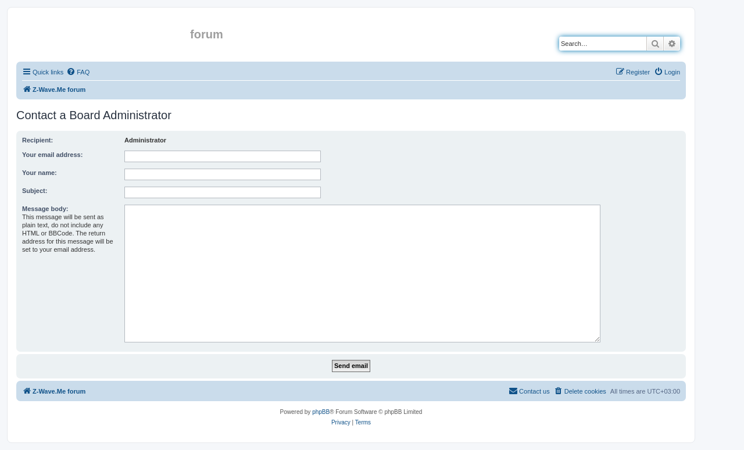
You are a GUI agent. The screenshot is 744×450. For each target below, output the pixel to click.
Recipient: (37, 140)
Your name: (39, 172)
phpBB (321, 412)
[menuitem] (78, 72)
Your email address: (52, 154)
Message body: (45, 208)
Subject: (34, 190)
